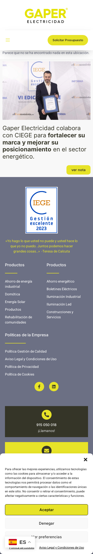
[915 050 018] (47, 415)
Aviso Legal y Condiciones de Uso (61, 547)
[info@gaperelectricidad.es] (47, 451)
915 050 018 (46, 425)
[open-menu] (7, 40)
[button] (85, 459)
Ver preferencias (46, 537)
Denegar (46, 523)
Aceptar (46, 509)
